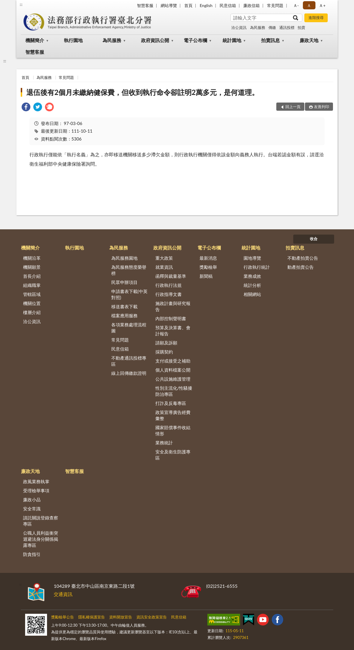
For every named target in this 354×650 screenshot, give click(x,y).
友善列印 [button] (321, 106)
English (206, 5)
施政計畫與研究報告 (172, 306)
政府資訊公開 (155, 40)
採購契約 (164, 351)
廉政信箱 (251, 5)
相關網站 (252, 294)
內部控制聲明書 (170, 318)
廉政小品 (32, 499)
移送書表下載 (124, 306)
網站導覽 (169, 5)
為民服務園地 (124, 258)
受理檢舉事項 (36, 490)
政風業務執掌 (36, 481)
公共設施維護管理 (172, 379)
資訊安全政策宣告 (151, 617)
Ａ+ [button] (322, 5)
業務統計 (164, 442)
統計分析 (252, 285)
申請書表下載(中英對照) (129, 294)
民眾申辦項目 (124, 282)
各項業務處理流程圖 (128, 327)
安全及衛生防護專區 (172, 454)
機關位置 (32, 303)
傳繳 (272, 27)
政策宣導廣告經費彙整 (172, 415)
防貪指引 (32, 554)
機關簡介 (34, 40)
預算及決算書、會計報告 (172, 330)
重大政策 (164, 258)
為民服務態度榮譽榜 (128, 270)
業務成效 (252, 276)
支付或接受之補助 (172, 360)
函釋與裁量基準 (170, 276)
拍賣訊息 (270, 40)
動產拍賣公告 (300, 267)
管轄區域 (32, 294)
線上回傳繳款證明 (128, 373)
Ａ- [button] (296, 5)
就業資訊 (164, 267)
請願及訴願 (166, 342)
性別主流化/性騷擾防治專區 (173, 391)
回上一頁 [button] (293, 106)
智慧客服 (145, 5)
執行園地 (73, 40)
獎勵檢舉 (208, 267)
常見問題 (275, 5)
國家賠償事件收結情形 (172, 430)
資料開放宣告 (120, 617)
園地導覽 (252, 258)
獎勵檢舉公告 (62, 617)
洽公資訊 (239, 27)
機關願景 (32, 267)
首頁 (188, 5)
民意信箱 (228, 5)
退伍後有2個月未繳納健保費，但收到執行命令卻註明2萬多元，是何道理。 (142, 92)
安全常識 (32, 508)
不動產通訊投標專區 (128, 361)
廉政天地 (309, 40)
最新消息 (208, 258)
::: (21, 4)
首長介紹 (32, 276)
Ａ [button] (309, 5)
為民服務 (257, 27)
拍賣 (301, 27)
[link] (26, 108)
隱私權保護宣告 (91, 617)
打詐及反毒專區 (170, 403)
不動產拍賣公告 (302, 258)
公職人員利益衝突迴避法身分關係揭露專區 (40, 539)
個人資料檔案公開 (172, 369)
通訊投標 (286, 27)
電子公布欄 (195, 40)
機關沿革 (32, 258)
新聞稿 (206, 276)
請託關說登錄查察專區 (40, 520)
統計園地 (232, 40)
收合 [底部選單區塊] (313, 238)
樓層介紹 (32, 312)
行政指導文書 (168, 294)
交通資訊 (63, 594)
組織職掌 (32, 285)
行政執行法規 (168, 285)
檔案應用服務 (124, 315)
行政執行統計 (257, 267)
